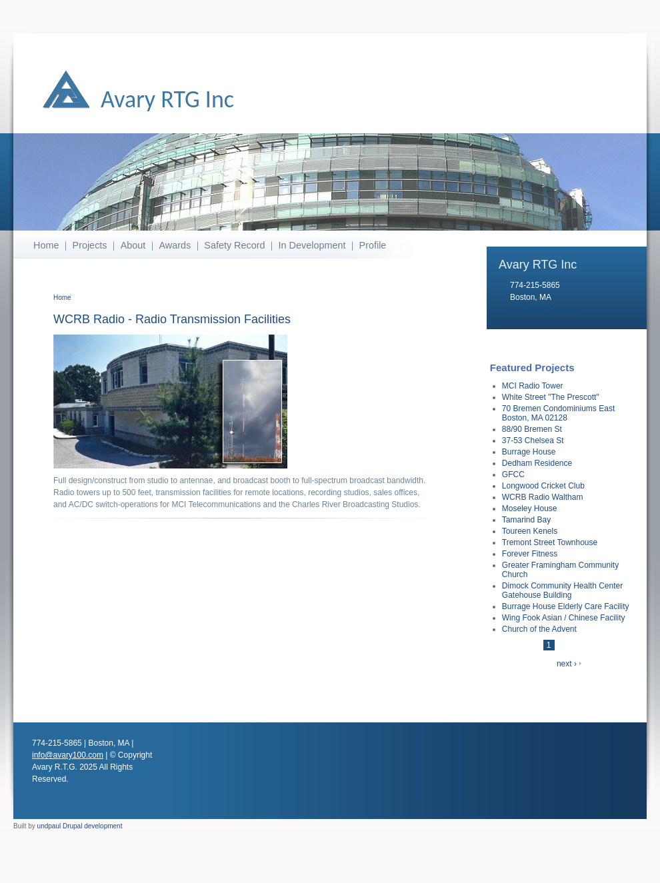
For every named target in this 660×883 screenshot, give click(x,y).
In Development (312, 245)
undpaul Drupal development (80, 826)
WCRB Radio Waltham (542, 497)
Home (46, 245)
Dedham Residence (537, 463)
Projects (90, 245)
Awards (175, 245)
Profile (373, 245)
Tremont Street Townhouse (549, 542)
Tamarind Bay (526, 519)
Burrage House (529, 451)
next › (567, 663)
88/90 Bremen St (532, 429)
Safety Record (234, 245)
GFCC (513, 474)
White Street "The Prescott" (550, 397)
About (133, 245)
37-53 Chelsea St (533, 440)
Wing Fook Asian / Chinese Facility (563, 617)
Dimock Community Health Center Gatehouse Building (562, 590)
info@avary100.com (545, 309)
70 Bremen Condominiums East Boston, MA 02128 (558, 413)
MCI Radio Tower (532, 386)
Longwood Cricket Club (543, 485)
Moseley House (529, 508)
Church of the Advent (539, 629)
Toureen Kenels (529, 531)
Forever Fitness (529, 553)
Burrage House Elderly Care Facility (565, 606)
